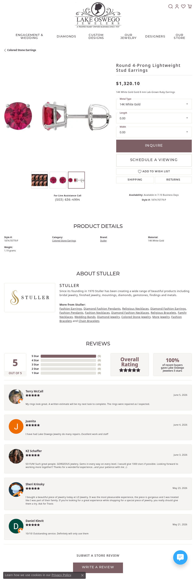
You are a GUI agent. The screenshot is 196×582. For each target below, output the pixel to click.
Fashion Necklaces (97, 312)
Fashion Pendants (71, 312)
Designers (155, 36)
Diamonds (66, 36)
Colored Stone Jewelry (136, 317)
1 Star (35, 373)
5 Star (35, 356)
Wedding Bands (85, 317)
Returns (173, 180)
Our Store (179, 37)
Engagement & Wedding (29, 37)
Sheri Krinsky (35, 484)
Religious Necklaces (135, 308)
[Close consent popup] (82, 575)
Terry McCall (34, 391)
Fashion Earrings (70, 308)
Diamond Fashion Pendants (102, 308)
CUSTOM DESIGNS (96, 37)
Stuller (103, 240)
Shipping (135, 180)
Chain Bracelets (89, 321)
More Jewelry (161, 317)
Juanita (31, 421)
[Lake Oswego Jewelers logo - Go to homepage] (98, 15)
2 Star (35, 369)
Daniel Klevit (35, 521)
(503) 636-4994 (67, 200)
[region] (58, 116)
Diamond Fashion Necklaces (130, 312)
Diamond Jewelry (108, 317)
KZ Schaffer (34, 451)
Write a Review (98, 567)
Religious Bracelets (163, 312)
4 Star (35, 360)
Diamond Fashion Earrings (168, 308)
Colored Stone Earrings (21, 50)
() (99, 356)
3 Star (35, 364)
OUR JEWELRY (128, 37)
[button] (170, 6)
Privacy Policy (61, 575)
